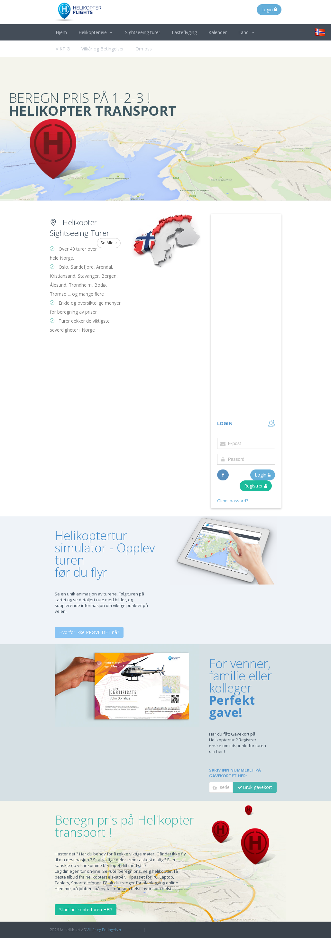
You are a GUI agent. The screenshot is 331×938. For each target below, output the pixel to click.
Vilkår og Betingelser (102, 49)
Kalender (217, 32)
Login (269, 9)
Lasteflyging (184, 32)
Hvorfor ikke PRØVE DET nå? (89, 632)
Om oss (143, 49)
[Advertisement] (246, 317)
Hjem (61, 32)
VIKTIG (63, 49)
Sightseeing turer (142, 32)
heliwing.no (132, 930)
